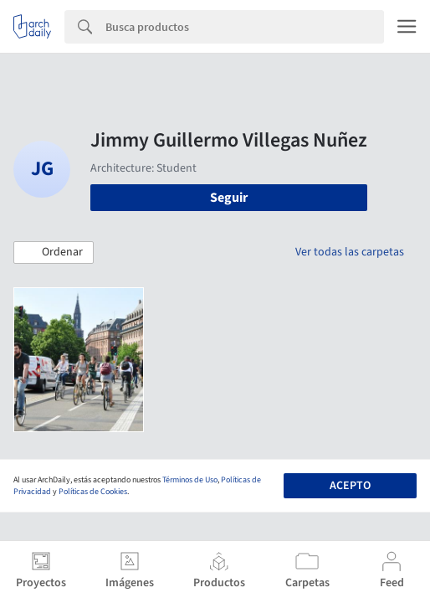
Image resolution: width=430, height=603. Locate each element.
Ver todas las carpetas (349, 252)
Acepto (350, 485)
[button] (53, 253)
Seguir (229, 197)
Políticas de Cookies (93, 491)
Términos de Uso (190, 480)
